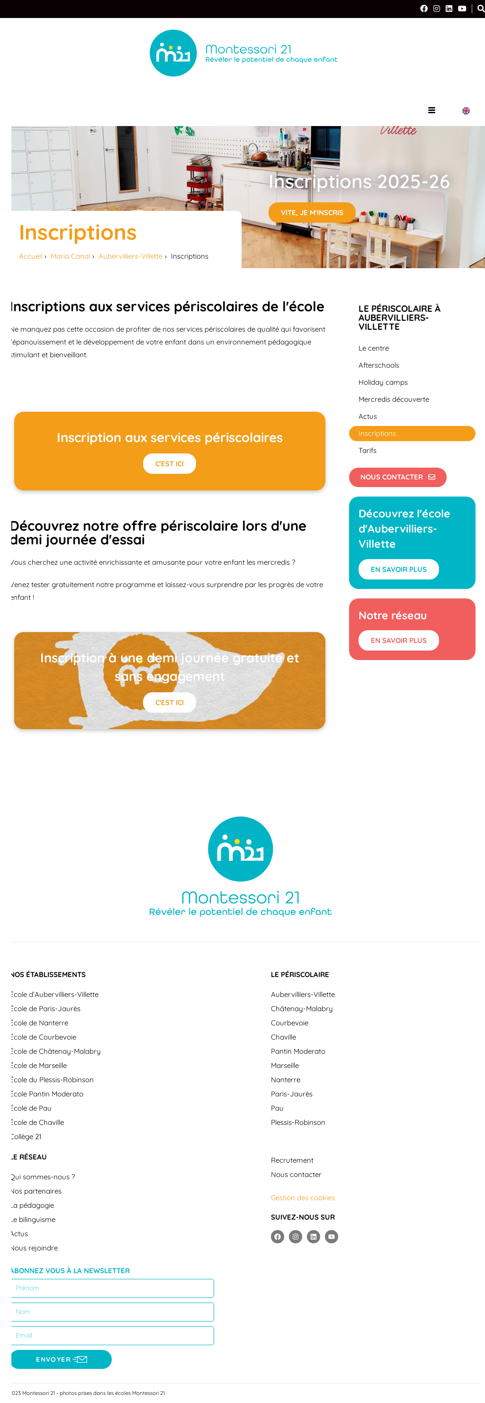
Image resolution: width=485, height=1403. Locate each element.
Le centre (374, 348)
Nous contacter (296, 1175)
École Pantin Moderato (46, 1094)
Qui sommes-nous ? (42, 1177)
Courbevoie (289, 1023)
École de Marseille (38, 1066)
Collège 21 (25, 1137)
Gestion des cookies (303, 1198)
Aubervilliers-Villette (303, 995)
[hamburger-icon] (431, 110)
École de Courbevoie (42, 1037)
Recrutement (292, 1161)
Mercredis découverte (394, 399)
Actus (368, 416)
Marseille (285, 1066)
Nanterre (285, 1080)
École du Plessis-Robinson (51, 1080)
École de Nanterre (38, 1023)
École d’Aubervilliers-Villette (54, 995)
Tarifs (368, 450)
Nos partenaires (35, 1191)
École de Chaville (36, 1123)
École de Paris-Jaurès (45, 1009)
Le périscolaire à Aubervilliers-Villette (399, 317)
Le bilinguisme (32, 1220)
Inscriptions (377, 433)
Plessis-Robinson (298, 1123)
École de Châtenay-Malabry (55, 1052)
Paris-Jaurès (292, 1094)
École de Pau (30, 1108)
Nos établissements (47, 975)
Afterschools (379, 365)
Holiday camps (383, 382)
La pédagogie (31, 1206)
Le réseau (28, 1157)
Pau (277, 1108)
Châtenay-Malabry (302, 1009)
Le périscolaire (300, 975)
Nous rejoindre (33, 1248)
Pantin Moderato (298, 1052)
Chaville (283, 1037)
